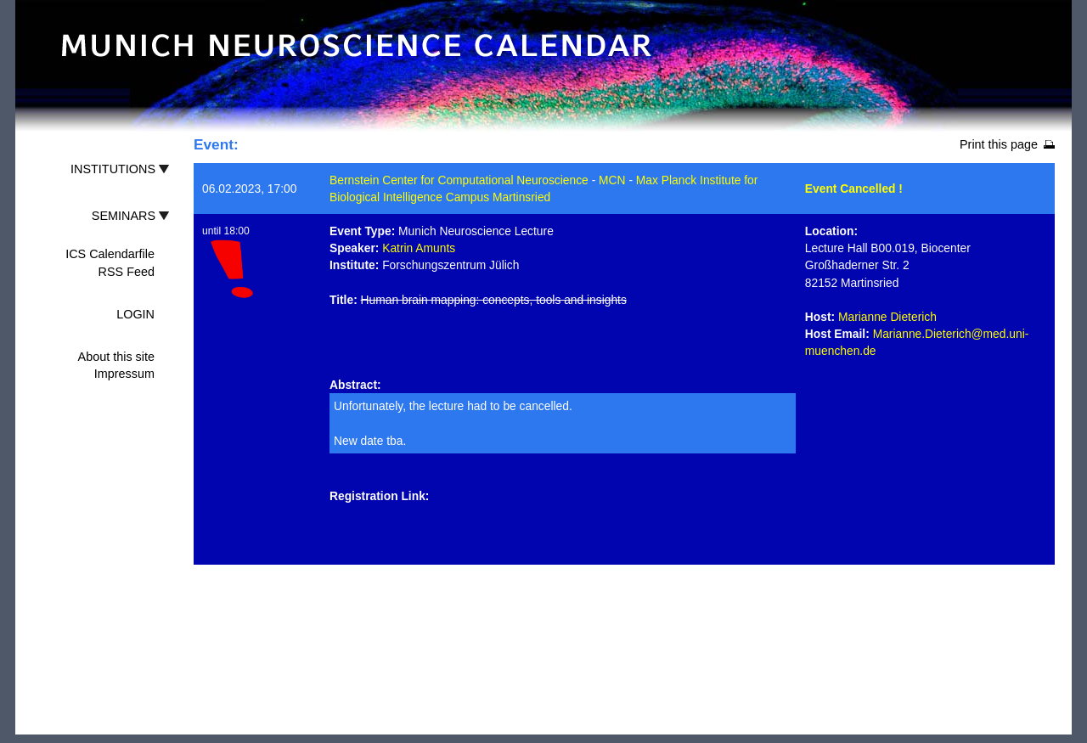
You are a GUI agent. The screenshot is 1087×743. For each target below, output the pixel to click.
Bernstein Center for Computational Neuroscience (459, 180)
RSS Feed (127, 272)
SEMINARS (123, 215)
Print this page (999, 144)
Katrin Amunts (418, 248)
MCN (612, 180)
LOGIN (135, 314)
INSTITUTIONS (112, 169)
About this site (116, 356)
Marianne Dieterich (887, 317)
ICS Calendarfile (110, 254)
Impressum (124, 373)
